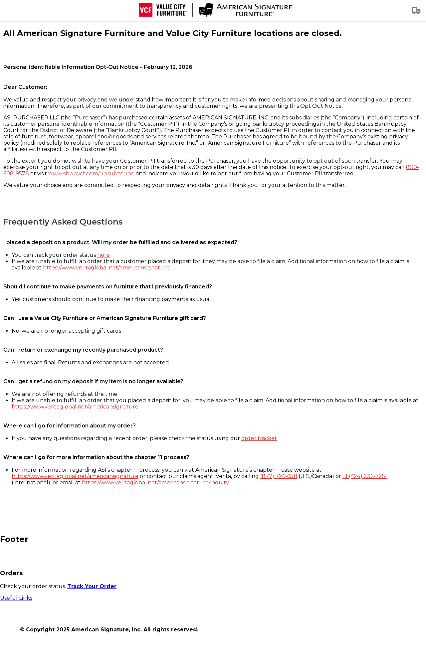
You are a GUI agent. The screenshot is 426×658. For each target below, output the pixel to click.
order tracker (259, 438)
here (103, 255)
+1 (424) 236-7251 (364, 476)
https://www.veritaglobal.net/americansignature (106, 267)
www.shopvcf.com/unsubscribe (91, 173)
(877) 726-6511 (278, 476)
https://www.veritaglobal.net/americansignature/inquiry (155, 482)
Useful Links (16, 598)
